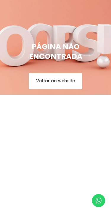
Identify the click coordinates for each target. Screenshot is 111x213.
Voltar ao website (55, 81)
